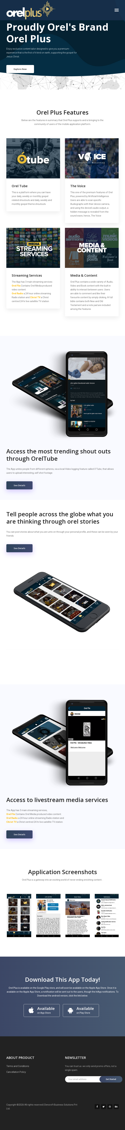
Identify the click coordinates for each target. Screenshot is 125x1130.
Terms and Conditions (17, 1066)
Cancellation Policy (16, 1072)
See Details (19, 485)
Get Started (111, 1079)
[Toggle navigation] (117, 10)
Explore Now (20, 69)
